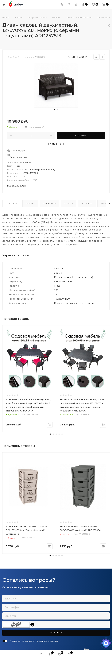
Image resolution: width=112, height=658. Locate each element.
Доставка (87, 203)
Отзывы (30, 203)
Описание (11, 203)
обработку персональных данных (41, 641)
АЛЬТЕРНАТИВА (77, 57)
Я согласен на (34, 641)
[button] (54, 110)
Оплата (69, 203)
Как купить (49, 203)
